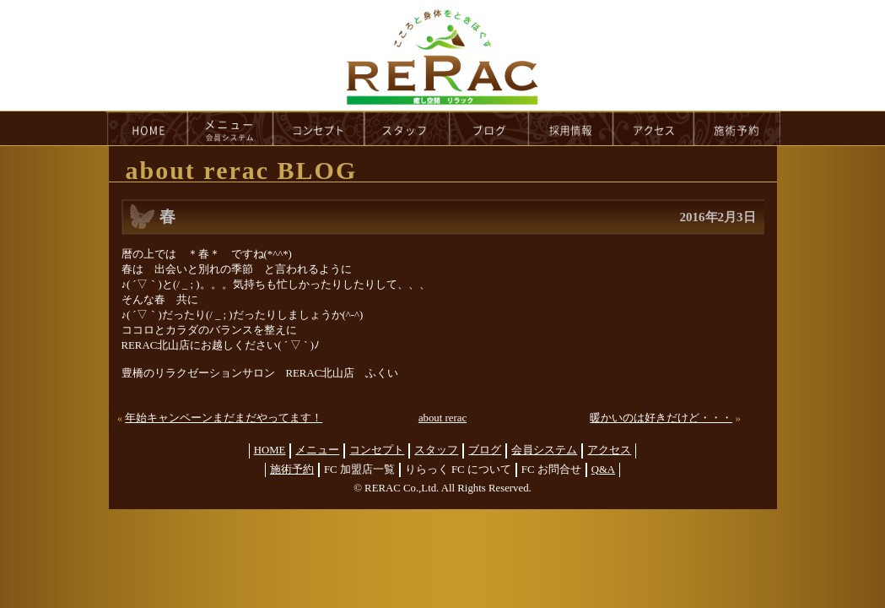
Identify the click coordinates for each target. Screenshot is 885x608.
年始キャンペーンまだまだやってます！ (223, 418)
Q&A (603, 469)
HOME (146, 128)
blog (489, 128)
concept (319, 128)
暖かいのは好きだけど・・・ (661, 418)
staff (407, 128)
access (653, 128)
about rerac (442, 418)
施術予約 (292, 469)
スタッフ (436, 450)
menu (230, 128)
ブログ (484, 450)
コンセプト (376, 450)
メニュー (317, 450)
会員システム (544, 450)
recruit (571, 128)
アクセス (609, 450)
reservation (737, 128)
